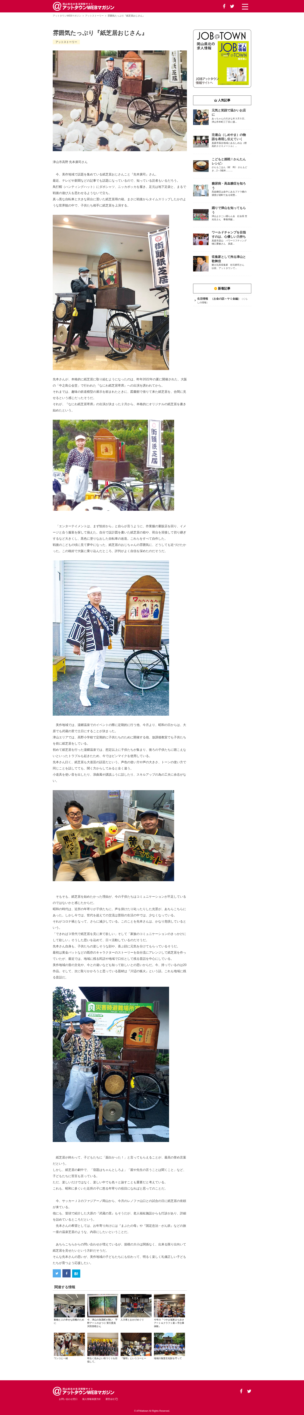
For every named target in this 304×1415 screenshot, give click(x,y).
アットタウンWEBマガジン (67, 15)
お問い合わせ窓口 (68, 1399)
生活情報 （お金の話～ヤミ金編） (219, 298)
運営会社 (111, 1399)
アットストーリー (94, 15)
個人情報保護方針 (91, 1399)
